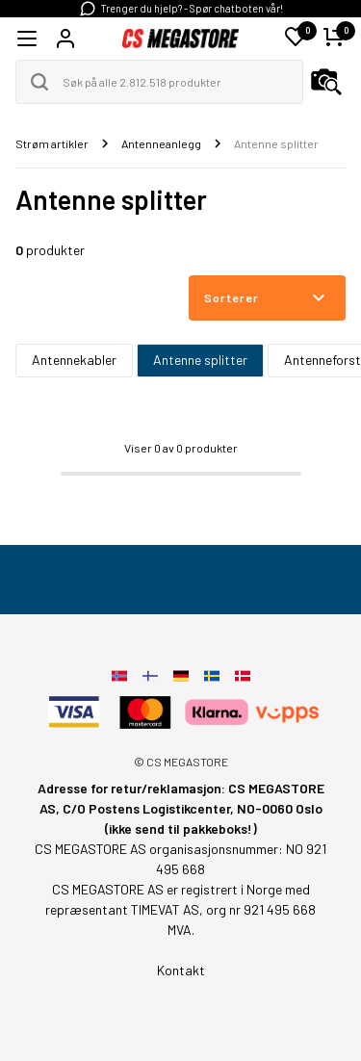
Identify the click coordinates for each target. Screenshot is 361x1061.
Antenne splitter (200, 359)
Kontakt (181, 970)
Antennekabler (74, 359)
